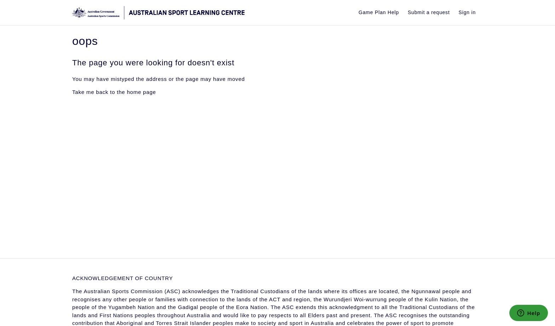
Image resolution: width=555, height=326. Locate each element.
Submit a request (429, 12)
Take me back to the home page (114, 92)
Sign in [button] (467, 12)
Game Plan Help (379, 12)
